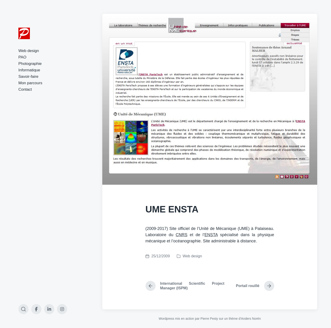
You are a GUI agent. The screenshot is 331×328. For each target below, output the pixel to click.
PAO (22, 57)
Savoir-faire (28, 76)
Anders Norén (251, 318)
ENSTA (211, 234)
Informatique (29, 70)
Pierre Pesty (209, 318)
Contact (25, 89)
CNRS (181, 234)
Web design (28, 51)
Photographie (30, 63)
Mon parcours (30, 83)
